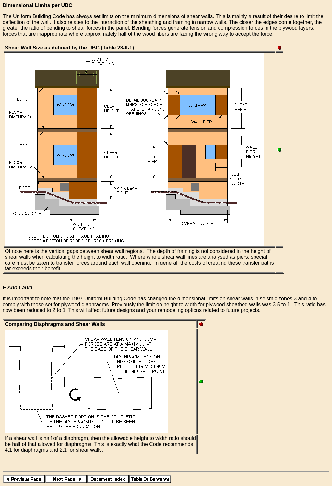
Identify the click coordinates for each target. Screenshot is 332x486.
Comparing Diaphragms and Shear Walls (55, 324)
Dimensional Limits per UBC (37, 5)
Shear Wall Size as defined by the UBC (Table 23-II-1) (69, 47)
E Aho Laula (17, 287)
